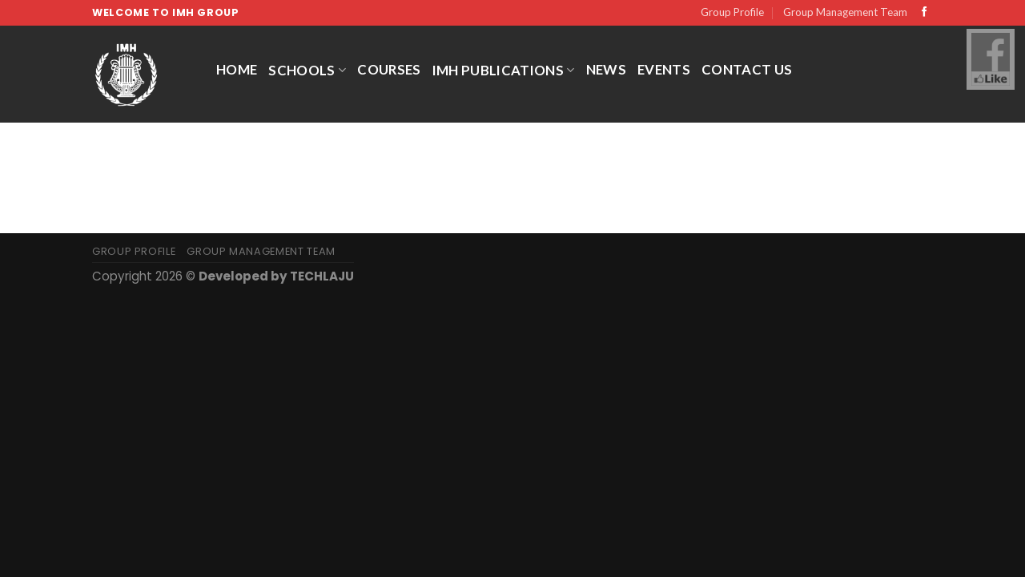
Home (236, 69)
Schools (307, 70)
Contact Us (746, 69)
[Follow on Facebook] (924, 12)
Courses (388, 69)
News (606, 69)
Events (663, 69)
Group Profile (732, 12)
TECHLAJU (322, 276)
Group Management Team (845, 12)
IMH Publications (503, 70)
